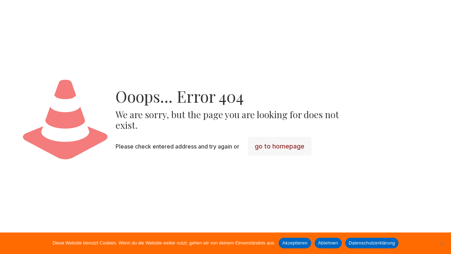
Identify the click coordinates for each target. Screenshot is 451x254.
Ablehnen (328, 243)
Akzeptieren (294, 243)
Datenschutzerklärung (372, 243)
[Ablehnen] (442, 243)
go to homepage (279, 146)
